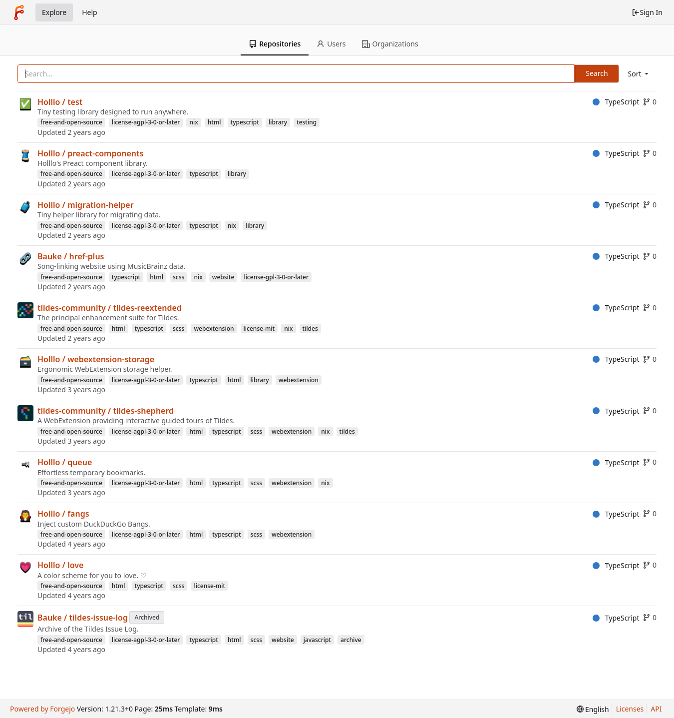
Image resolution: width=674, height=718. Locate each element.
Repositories (275, 43)
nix (193, 122)
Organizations (390, 43)
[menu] (639, 73)
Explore (54, 12)
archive (350, 640)
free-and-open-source (71, 122)
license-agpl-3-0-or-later (146, 122)
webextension (214, 328)
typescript (245, 122)
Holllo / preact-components (90, 153)
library (278, 122)
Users (331, 43)
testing (307, 122)
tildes (310, 328)
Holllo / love (60, 565)
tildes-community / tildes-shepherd (105, 411)
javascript (317, 640)
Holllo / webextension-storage (95, 359)
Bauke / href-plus (70, 256)
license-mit (259, 328)
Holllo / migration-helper (85, 205)
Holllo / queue (64, 462)
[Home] (19, 12)
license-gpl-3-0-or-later (276, 277)
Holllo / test (59, 102)
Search (597, 73)
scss (178, 277)
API (656, 709)
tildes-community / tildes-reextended (109, 308)
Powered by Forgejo (42, 709)
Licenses (630, 709)
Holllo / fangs (63, 514)
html (214, 122)
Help (89, 12)
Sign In (647, 12)
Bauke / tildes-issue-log (82, 618)
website (223, 277)
